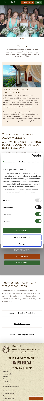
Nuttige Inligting (8, 398)
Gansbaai (18, 352)
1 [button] (20, 38)
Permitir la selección (22, 237)
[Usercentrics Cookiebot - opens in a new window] (31, 155)
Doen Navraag (27, 2)
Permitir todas (22, 231)
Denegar (22, 244)
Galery (5, 379)
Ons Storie (6, 391)
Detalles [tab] (22, 162)
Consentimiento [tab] (9, 162)
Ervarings (6, 381)
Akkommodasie (8, 374)
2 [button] (22, 38)
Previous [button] (2, 21)
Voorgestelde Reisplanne (11, 386)
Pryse (5, 396)
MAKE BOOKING (22, 263)
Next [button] (41, 21)
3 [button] (23, 38)
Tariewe (5, 376)
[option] (22, 21)
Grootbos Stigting (9, 393)
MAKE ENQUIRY (22, 256)
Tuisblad (6, 371)
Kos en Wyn (7, 384)
